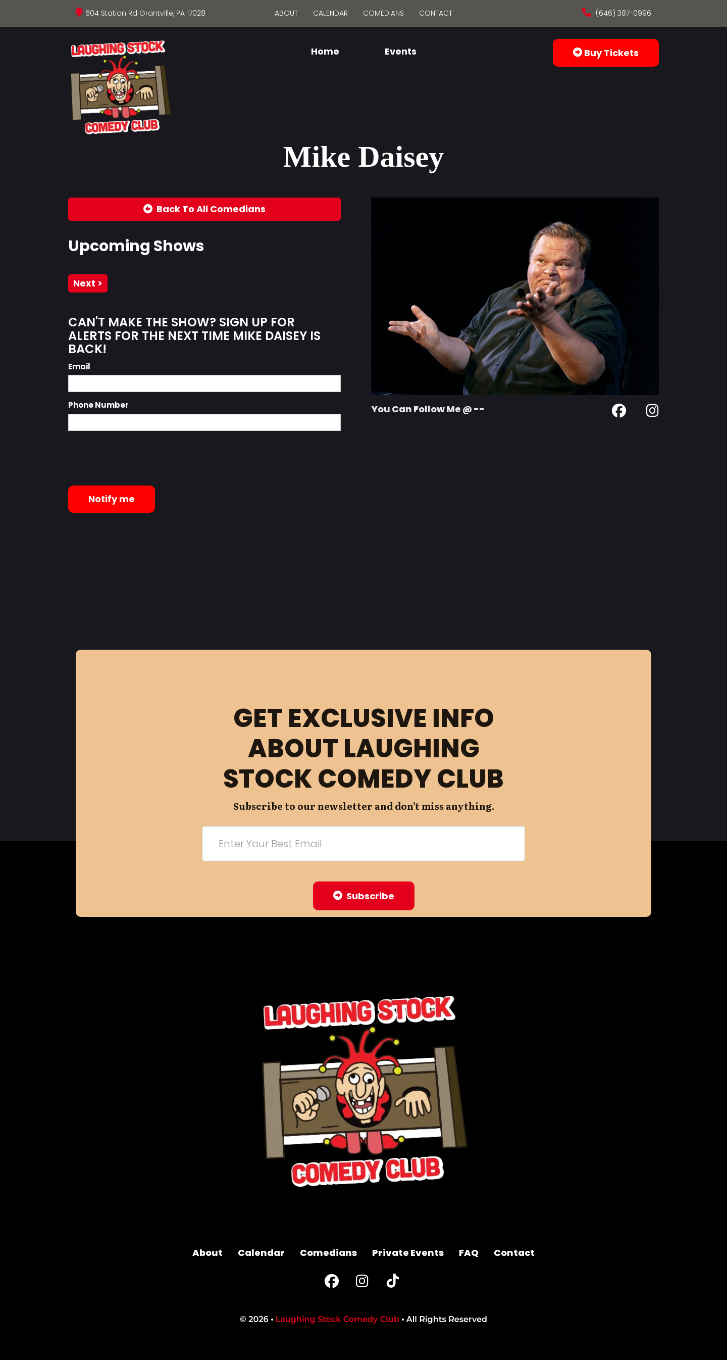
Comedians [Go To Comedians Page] (383, 13)
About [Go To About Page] (286, 13)
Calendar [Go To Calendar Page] (330, 13)
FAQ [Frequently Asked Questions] (469, 1252)
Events (401, 51)
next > (87, 283)
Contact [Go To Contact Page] (435, 13)
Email (79, 366)
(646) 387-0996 (622, 13)
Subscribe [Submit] (363, 895)
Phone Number (98, 405)
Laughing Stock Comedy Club (337, 1319)
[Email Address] (363, 843)
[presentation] (145, 458)
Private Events (408, 1252)
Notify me (111, 499)
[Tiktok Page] (393, 1283)
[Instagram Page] (652, 412)
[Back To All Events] (204, 209)
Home (325, 51)
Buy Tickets (606, 52)
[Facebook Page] (619, 412)
